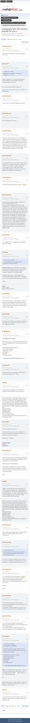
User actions (25, 42)
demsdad (6, 235)
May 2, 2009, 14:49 (6, 544)
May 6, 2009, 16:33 (6, 598)
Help (9, 719)
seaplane (6, 636)
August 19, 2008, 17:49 (6, 158)
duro (5, 689)
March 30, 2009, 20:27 (6, 385)
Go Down (3, 39)
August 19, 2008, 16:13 (6, 133)
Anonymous (7, 46)
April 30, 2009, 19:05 (6, 483)
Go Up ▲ (20, 719)
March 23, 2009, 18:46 (6, 367)
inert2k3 (6, 421)
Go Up (2, 706)
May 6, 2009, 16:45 (6, 618)
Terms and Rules (14, 719)
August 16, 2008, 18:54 (6, 66)
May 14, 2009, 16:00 (6, 638)
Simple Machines (19, 721)
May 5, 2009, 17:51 (6, 571)
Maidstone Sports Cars (7, 267)
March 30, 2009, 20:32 (6, 424)
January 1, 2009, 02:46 (6, 333)
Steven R (6, 365)
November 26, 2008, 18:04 (7, 237)
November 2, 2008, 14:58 (7, 197)
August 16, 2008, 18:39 (6, 48)
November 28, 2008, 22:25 (7, 296)
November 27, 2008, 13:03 (7, 254)
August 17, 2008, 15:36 (6, 115)
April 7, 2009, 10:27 (6, 452)
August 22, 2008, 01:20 (6, 179)
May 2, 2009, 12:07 (6, 527)
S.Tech (3, 91)
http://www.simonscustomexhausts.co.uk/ (13, 358)
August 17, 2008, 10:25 (6, 98)
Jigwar (6, 252)
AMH (5, 382)
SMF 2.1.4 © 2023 (11, 721)
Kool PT (6, 63)
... (18, 39)
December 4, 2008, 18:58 (7, 316)
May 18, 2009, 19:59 (6, 692)
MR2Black (7, 331)
